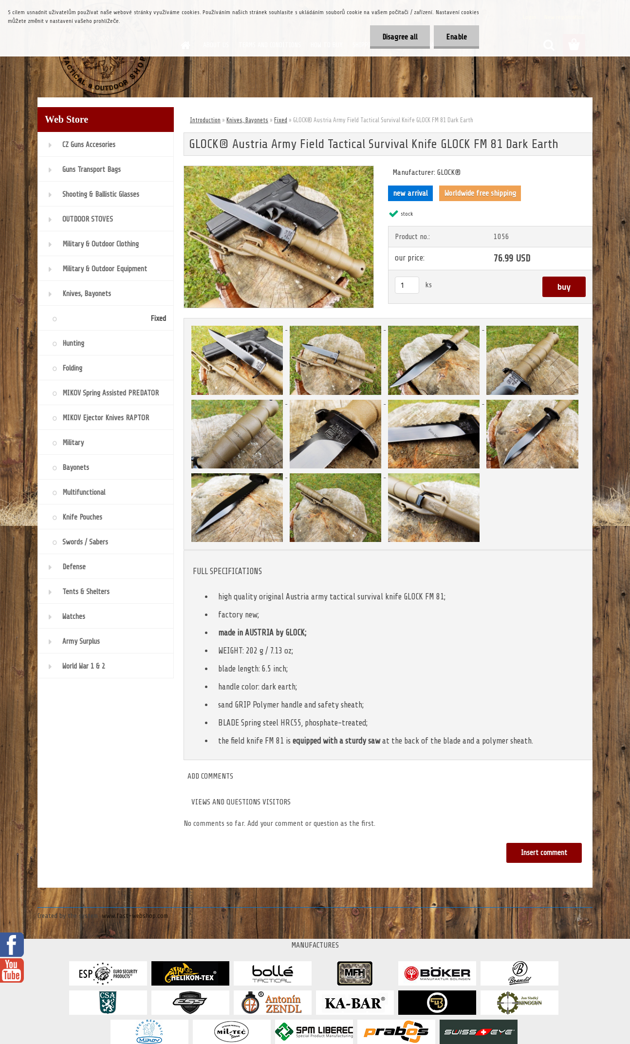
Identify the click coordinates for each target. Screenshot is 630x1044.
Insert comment (544, 853)
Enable (456, 37)
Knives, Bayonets (247, 120)
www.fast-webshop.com (135, 915)
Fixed (280, 120)
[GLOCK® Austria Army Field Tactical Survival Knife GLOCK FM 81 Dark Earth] (278, 170)
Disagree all (400, 37)
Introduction (205, 120)
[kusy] (407, 285)
